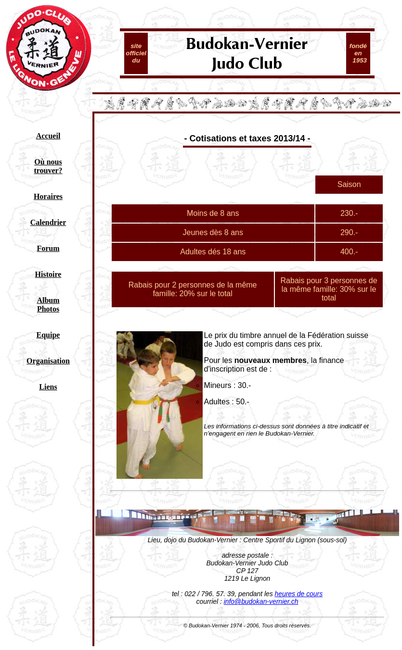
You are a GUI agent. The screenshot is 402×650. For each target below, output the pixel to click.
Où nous (48, 162)
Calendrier (48, 222)
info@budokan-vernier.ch (261, 601)
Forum (48, 248)
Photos (48, 309)
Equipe (48, 335)
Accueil (48, 136)
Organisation (48, 361)
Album (48, 300)
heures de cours (299, 594)
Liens (48, 387)
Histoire (48, 274)
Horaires (48, 196)
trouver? (48, 170)
